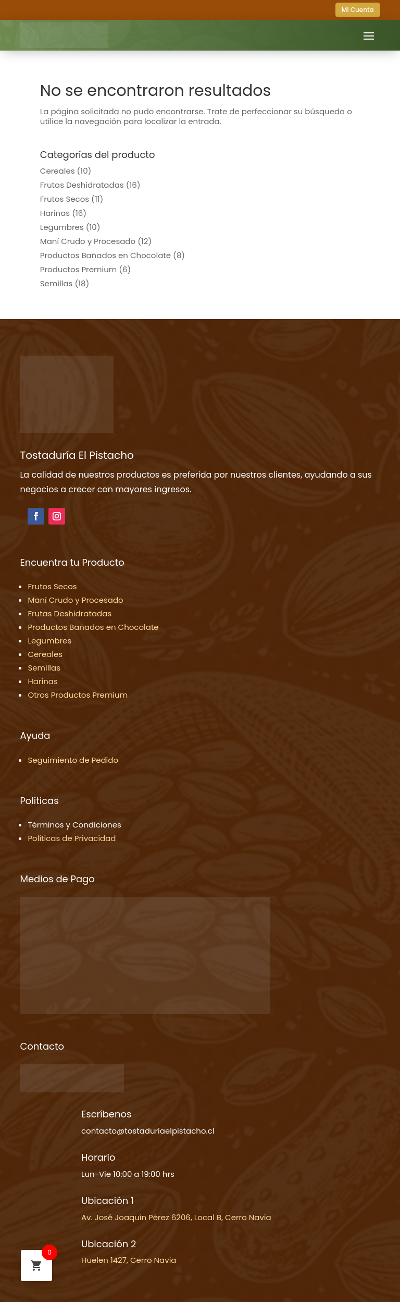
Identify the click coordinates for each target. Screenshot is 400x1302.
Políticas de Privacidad (72, 838)
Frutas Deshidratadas (82, 184)
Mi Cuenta (358, 9)
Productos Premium (78, 269)
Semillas (56, 283)
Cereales (57, 170)
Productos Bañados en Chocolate (105, 255)
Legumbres (62, 227)
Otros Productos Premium (78, 694)
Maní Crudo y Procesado (87, 241)
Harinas (55, 213)
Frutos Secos (64, 198)
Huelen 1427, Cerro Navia (129, 1260)
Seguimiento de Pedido (73, 760)
